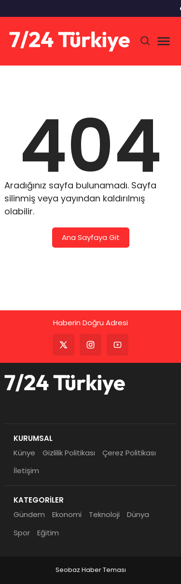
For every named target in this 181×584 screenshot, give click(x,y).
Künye (24, 453)
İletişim (26, 470)
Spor (22, 533)
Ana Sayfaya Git (91, 237)
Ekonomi (67, 514)
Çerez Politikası (129, 453)
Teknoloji (104, 514)
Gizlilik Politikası (68, 453)
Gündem (29, 514)
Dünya (138, 514)
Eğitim (48, 533)
